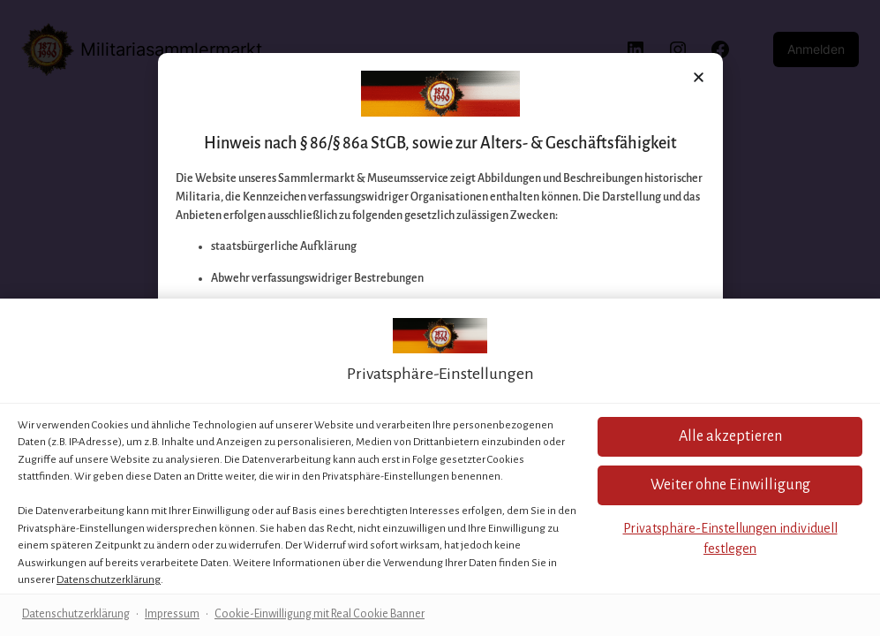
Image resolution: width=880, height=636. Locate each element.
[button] (730, 485)
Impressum (172, 614)
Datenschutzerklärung (108, 580)
